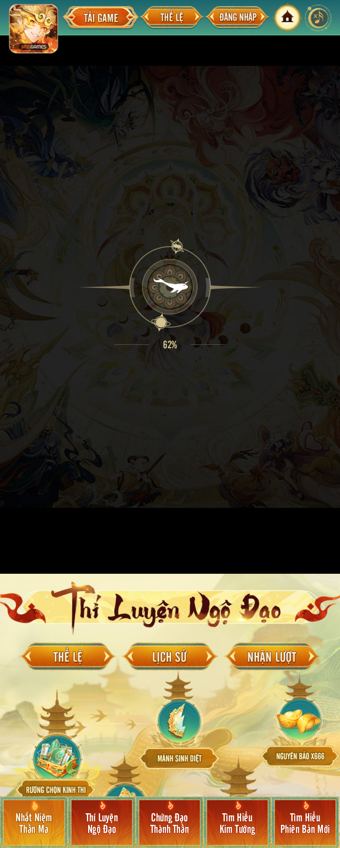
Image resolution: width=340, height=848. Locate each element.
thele (172, 17)
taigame (101, 17)
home (287, 18)
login (237, 17)
